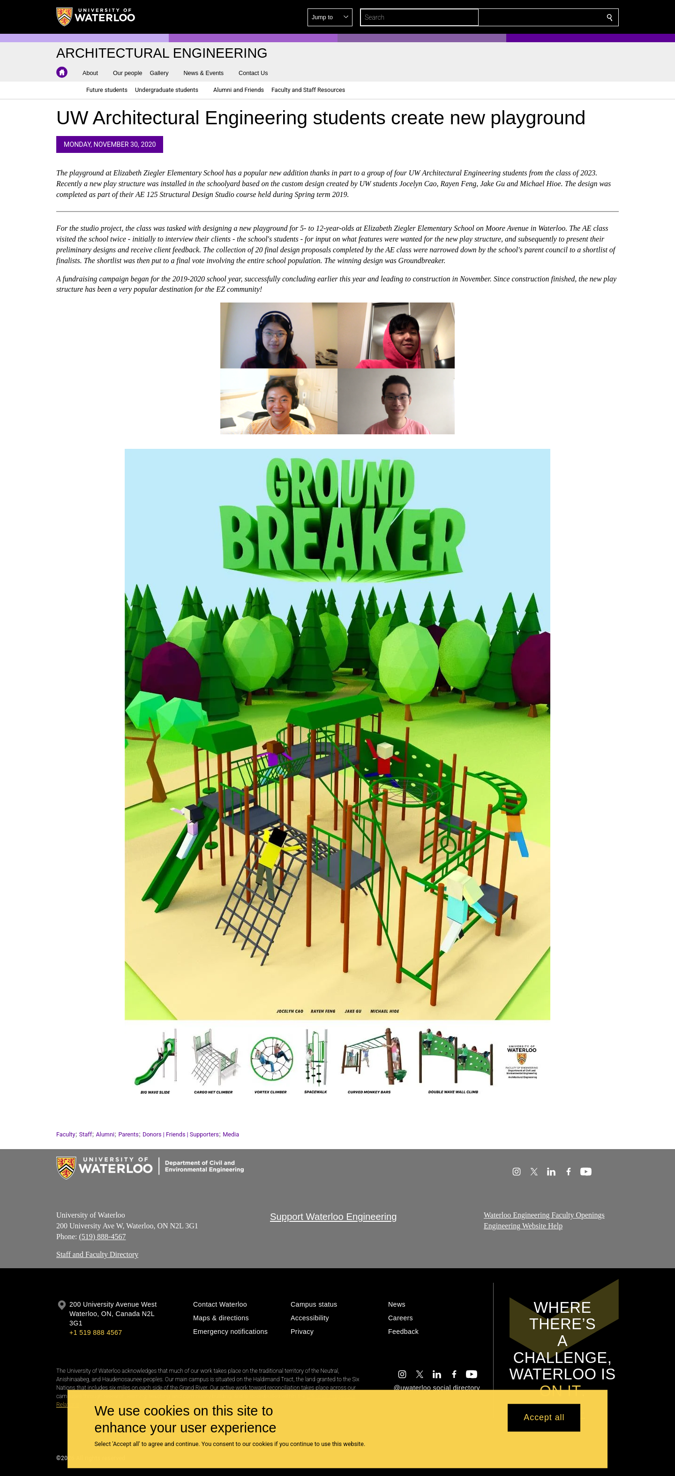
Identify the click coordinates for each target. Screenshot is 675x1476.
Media (231, 1134)
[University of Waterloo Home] (96, 17)
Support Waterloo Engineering (333, 1216)
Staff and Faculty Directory (97, 1255)
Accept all (544, 1418)
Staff (85, 1134)
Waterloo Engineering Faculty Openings (544, 1215)
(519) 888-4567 (102, 1237)
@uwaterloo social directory (437, 1388)
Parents (128, 1134)
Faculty (65, 1134)
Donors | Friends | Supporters (180, 1134)
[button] (542, 17)
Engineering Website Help (523, 1226)
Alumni (105, 1134)
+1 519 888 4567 (95, 1332)
